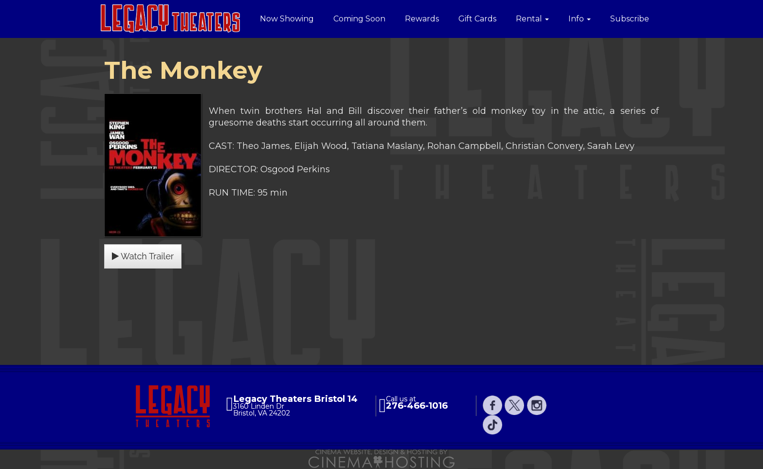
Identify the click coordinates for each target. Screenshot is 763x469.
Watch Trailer (143, 256)
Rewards (422, 18)
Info (579, 18)
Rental (532, 18)
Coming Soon (359, 18)
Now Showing (287, 18)
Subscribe (629, 18)
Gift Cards (477, 18)
